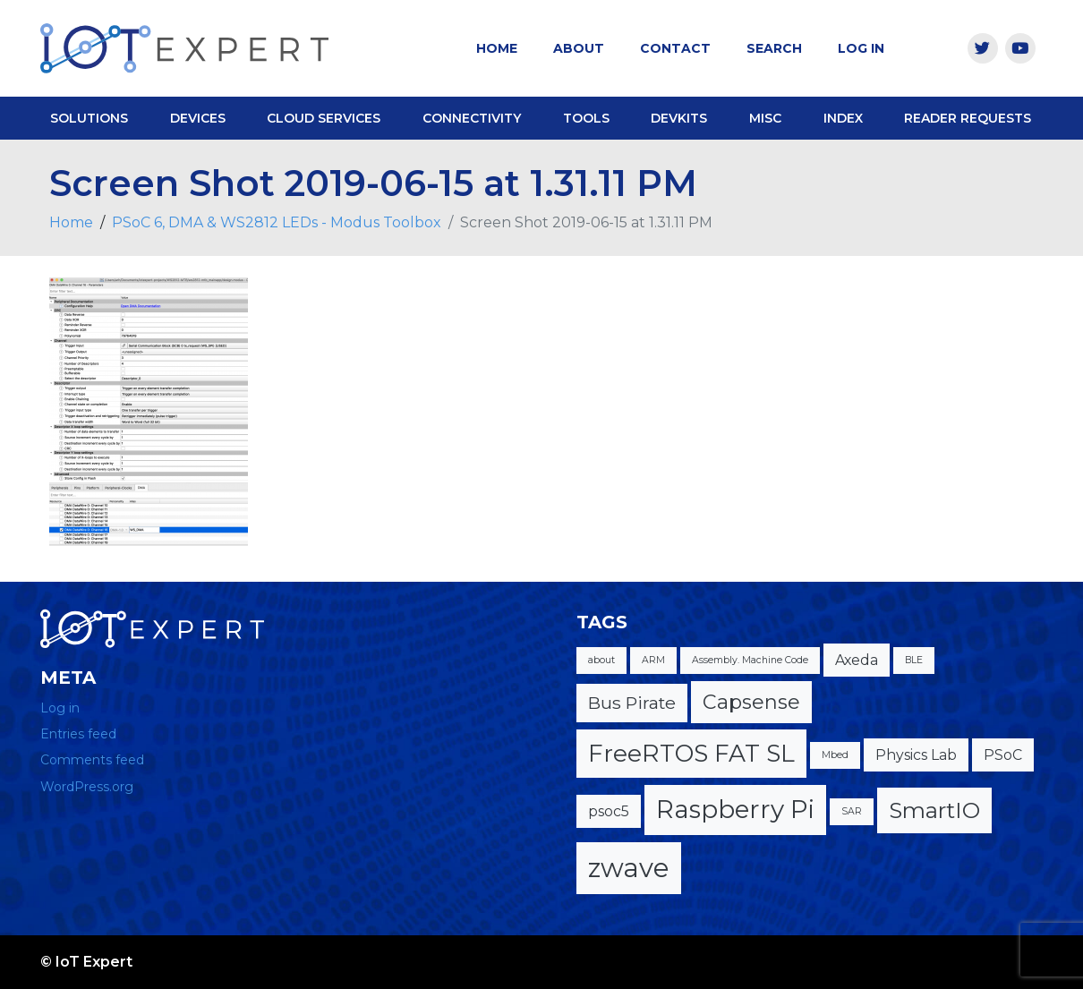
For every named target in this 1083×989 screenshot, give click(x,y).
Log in (60, 708)
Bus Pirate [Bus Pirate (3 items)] (632, 702)
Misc (765, 118)
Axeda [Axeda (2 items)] (856, 660)
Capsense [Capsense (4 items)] (751, 702)
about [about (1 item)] (601, 660)
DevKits (679, 118)
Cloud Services (323, 118)
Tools (586, 118)
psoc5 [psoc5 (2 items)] (608, 811)
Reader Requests (967, 118)
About (578, 48)
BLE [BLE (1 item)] (914, 660)
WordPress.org (86, 787)
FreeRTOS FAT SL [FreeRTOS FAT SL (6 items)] (691, 753)
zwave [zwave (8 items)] (628, 867)
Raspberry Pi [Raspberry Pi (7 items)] (735, 809)
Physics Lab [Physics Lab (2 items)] (916, 754)
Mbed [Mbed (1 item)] (835, 755)
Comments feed (92, 760)
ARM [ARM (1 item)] (653, 660)
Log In (861, 48)
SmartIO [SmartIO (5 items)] (934, 810)
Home (496, 48)
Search (774, 48)
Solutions (89, 118)
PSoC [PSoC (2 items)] (1003, 754)
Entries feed (78, 734)
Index (843, 118)
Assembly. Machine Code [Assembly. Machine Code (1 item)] (750, 660)
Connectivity (471, 118)
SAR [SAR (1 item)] (851, 811)
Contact (675, 48)
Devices (198, 118)
